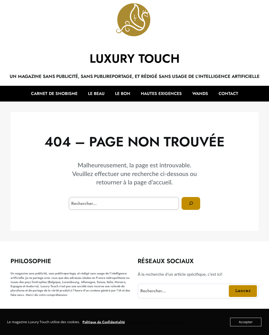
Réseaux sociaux (166, 261)
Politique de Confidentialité (103, 322)
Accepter (246, 322)
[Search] (191, 203)
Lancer (243, 290)
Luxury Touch (135, 58)
